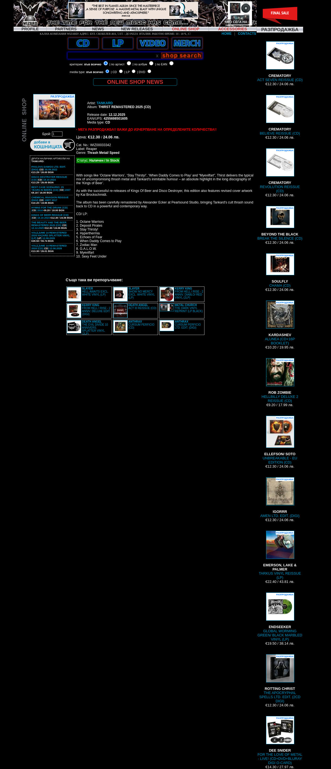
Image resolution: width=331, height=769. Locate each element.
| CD (114, 72)
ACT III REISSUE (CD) (142, 307)
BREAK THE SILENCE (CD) (279, 223)
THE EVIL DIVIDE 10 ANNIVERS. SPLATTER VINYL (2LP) (95, 327)
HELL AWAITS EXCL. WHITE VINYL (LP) (95, 291)
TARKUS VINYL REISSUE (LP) (280, 555)
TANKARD (105, 103)
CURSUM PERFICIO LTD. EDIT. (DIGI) (188, 324)
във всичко (92, 64)
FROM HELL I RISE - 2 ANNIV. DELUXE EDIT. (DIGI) (96, 310)
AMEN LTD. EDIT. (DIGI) (280, 497)
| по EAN (161, 64)
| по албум (140, 64)
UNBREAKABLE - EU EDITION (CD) (279, 440)
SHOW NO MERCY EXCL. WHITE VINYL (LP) (141, 293)
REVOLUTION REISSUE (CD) (280, 170)
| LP (127, 72)
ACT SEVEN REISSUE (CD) (280, 61)
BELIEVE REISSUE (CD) (280, 115)
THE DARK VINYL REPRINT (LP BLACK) (189, 308)
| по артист (117, 64)
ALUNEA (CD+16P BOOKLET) (280, 323)
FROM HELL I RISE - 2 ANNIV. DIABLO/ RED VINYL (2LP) (189, 293)
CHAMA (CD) (280, 270)
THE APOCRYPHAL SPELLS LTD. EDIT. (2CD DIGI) (280, 678)
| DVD (141, 72)
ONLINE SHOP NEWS (135, 82)
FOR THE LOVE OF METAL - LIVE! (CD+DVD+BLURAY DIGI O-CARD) (280, 740)
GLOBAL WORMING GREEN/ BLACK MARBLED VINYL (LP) (280, 617)
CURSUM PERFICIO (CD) (141, 324)
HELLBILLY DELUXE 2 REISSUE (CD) (280, 380)
